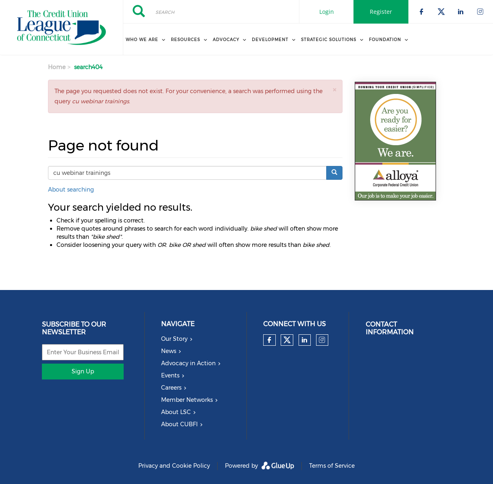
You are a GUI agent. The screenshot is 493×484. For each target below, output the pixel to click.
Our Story (174, 338)
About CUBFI (179, 424)
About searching (71, 189)
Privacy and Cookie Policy (174, 465)
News (168, 351)
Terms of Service (332, 465)
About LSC (176, 412)
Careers (171, 387)
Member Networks (187, 399)
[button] (334, 89)
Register (381, 11)
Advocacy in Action (188, 363)
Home (56, 67)
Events (170, 375)
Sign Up (83, 371)
